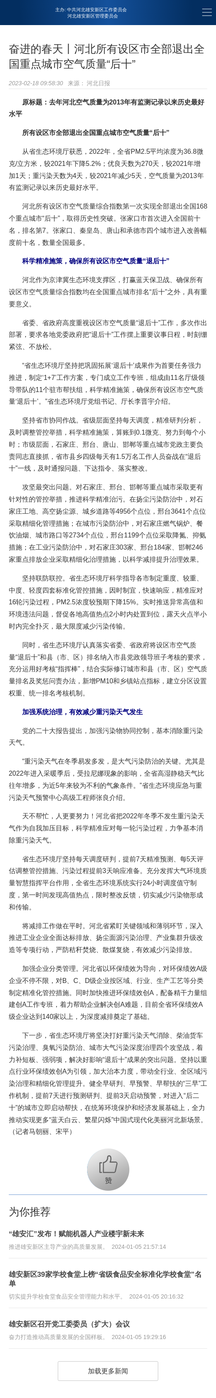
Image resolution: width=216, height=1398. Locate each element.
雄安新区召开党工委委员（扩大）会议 (69, 1324)
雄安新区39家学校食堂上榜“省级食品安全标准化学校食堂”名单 (105, 1279)
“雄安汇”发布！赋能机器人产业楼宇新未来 (76, 1234)
